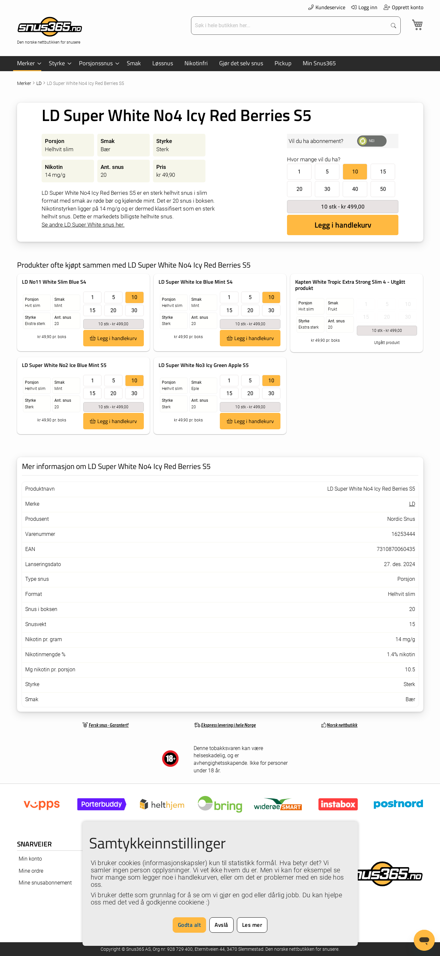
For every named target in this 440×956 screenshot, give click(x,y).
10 (355, 172)
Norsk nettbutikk (342, 725)
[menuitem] (27, 63)
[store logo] (50, 30)
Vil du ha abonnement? (316, 141)
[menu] (220, 63)
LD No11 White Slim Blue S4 (54, 282)
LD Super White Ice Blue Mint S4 (196, 282)
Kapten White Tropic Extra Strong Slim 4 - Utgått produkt (350, 285)
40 (355, 189)
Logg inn (363, 7)
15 (383, 172)
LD (39, 83)
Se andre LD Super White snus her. (83, 224)
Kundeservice (327, 7)
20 (299, 189)
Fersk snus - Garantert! (109, 725)
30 (327, 189)
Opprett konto (403, 7)
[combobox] (289, 25)
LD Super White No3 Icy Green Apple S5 (204, 365)
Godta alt (189, 925)
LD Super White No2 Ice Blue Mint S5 (64, 365)
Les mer (252, 925)
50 (383, 189)
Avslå (221, 925)
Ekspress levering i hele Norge (228, 725)
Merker (24, 83)
